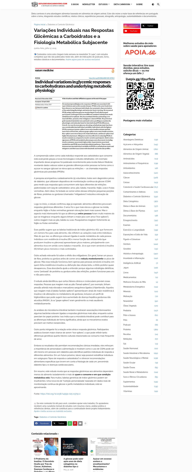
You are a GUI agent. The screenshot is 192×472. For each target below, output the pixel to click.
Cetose (140, 182)
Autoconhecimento (140, 173)
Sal (140, 344)
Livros (140, 272)
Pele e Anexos (140, 315)
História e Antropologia (140, 253)
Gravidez (140, 249)
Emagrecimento (140, 220)
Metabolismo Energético (140, 287)
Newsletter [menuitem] (88, 4)
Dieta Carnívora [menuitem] (122, 4)
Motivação (140, 296)
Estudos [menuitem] (103, 4)
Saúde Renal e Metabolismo (140, 372)
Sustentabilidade (140, 386)
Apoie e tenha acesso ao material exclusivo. (53, 411)
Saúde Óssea (140, 367)
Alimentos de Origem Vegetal (140, 154)
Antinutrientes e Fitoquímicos (140, 163)
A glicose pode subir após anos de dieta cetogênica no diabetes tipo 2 (73, 463)
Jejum (140, 268)
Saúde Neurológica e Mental (140, 358)
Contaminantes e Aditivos (140, 192)
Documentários (140, 215)
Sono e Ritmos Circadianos (140, 377)
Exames (140, 225)
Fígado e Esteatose (140, 239)
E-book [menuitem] (75, 4)
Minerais (140, 291)
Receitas (140, 334)
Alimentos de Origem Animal (140, 149)
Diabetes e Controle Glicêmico (61, 25)
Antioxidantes (140, 168)
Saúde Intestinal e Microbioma (140, 353)
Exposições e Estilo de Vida (140, 234)
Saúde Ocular (140, 362)
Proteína (140, 329)
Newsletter (140, 301)
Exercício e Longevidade (140, 230)
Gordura (140, 244)
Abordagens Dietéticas (140, 139)
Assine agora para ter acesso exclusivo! (83, 59)
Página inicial (39, 25)
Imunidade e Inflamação (140, 258)
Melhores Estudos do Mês (140, 282)
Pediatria (140, 310)
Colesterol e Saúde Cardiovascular (140, 187)
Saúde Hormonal (140, 348)
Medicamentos (140, 277)
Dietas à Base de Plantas (140, 211)
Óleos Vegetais (140, 306)
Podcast (140, 325)
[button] (153, 4)
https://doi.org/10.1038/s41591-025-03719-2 (60, 394)
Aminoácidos (140, 158)
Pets (140, 320)
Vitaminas (140, 391)
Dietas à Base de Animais (140, 206)
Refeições (140, 339)
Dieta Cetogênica (140, 201)
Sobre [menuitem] (139, 4)
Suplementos (140, 382)
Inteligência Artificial (140, 263)
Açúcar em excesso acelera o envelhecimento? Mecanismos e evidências (102, 464)
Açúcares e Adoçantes (140, 144)
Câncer (140, 177)
